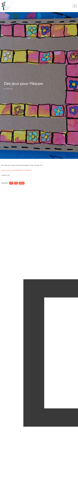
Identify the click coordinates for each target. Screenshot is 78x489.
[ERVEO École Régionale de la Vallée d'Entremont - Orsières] (6, 6)
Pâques (22, 183)
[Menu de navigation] (75, 6)
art (16, 183)
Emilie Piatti (9, 89)
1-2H (11, 183)
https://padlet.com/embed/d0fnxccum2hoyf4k (16, 170)
